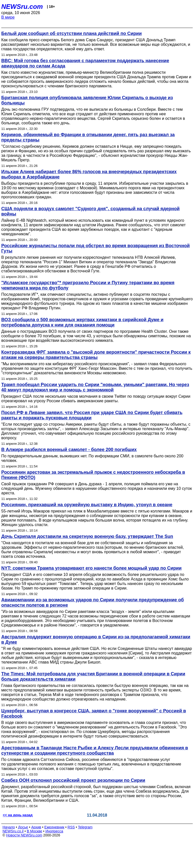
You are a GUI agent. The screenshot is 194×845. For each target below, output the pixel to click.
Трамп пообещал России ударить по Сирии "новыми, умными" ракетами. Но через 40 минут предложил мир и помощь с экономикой (95, 387)
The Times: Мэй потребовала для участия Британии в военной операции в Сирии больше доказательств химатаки (93, 676)
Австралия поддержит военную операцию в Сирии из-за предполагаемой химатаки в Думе (95, 639)
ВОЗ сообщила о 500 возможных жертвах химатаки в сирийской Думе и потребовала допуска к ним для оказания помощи (82, 322)
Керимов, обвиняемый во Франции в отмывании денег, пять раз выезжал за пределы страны (88, 137)
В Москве (34, 831)
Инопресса (54, 831)
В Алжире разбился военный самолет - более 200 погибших (69, 449)
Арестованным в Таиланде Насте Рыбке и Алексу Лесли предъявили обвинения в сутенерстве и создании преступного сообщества (94, 750)
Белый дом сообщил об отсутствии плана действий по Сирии (71, 33)
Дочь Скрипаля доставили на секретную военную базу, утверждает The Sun (87, 536)
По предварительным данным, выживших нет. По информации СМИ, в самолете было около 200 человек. (92, 458)
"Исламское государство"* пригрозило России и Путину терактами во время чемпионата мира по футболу (87, 285)
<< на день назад (18, 815)
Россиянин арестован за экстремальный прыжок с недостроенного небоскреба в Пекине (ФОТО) (93, 475)
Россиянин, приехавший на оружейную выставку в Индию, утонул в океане (86, 504)
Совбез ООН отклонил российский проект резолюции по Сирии (73, 780)
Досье (23, 827)
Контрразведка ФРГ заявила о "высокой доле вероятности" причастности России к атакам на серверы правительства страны (96, 355)
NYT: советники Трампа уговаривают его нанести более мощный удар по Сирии (91, 568)
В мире (8, 17)
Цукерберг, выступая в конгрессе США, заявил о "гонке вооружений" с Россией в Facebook (93, 713)
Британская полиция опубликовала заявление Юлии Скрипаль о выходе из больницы (87, 100)
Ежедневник (54, 827)
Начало (9, 827)
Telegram (85, 827)
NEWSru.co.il (13, 831)
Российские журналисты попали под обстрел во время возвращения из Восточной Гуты (95, 248)
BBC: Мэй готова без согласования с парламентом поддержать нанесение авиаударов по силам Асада (85, 63)
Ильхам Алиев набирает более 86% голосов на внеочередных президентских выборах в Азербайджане (89, 174)
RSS (71, 827)
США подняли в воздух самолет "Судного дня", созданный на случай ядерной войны (90, 211)
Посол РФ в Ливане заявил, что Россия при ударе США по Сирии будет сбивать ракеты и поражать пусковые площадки (91, 415)
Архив (36, 827)
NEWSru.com (22, 6)
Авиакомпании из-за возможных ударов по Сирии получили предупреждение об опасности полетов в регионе (92, 602)
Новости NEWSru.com (24, 835)
